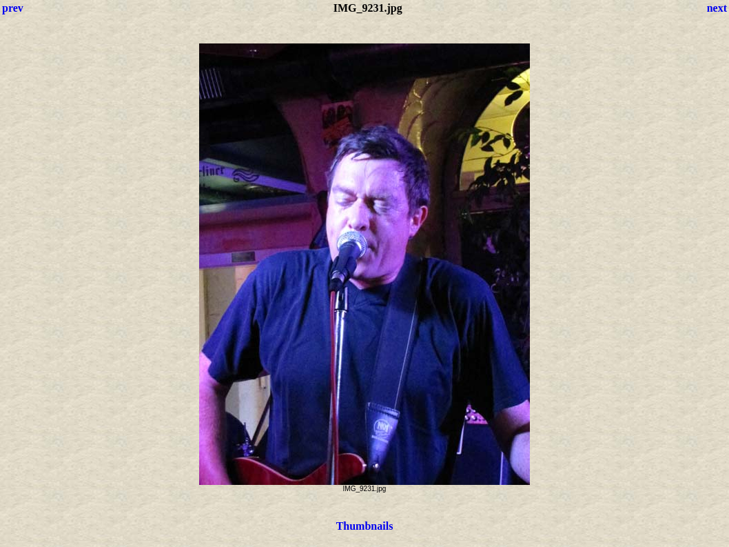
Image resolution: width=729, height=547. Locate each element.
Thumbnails (364, 526)
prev (12, 8)
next (717, 8)
